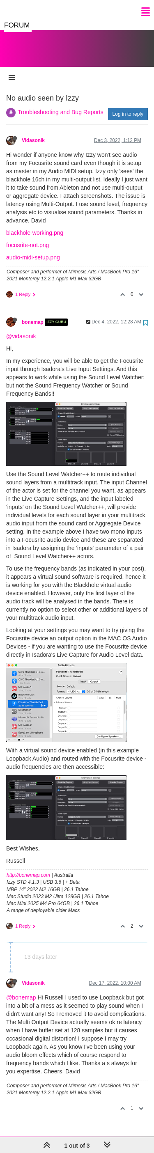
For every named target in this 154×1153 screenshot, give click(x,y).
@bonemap (21, 989)
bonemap (33, 314)
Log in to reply (128, 106)
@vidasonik (21, 328)
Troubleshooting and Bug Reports (60, 104)
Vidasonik (33, 132)
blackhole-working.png (34, 224)
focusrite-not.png (27, 237)
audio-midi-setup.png (33, 249)
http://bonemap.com (28, 867)
